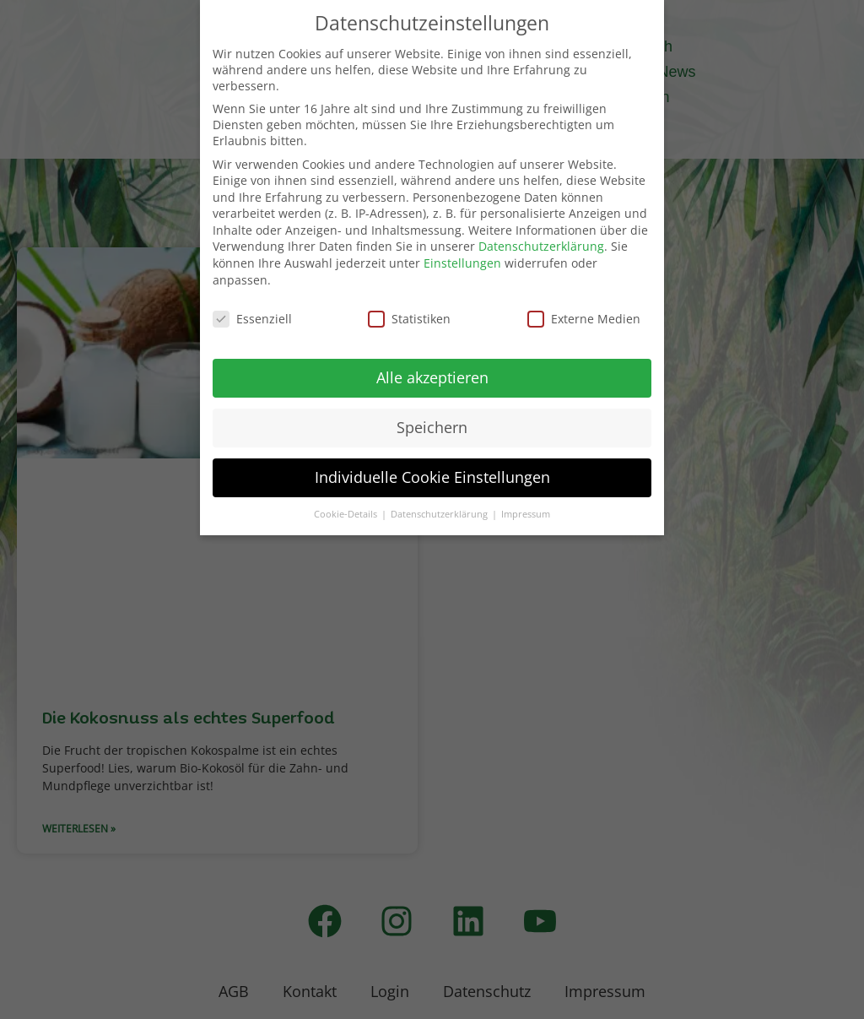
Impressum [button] (525, 514)
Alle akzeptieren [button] (432, 377)
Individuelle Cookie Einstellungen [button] (432, 477)
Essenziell (252, 319)
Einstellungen (462, 263)
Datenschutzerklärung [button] (440, 514)
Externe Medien (583, 319)
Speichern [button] (432, 427)
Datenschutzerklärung (541, 246)
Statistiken (409, 319)
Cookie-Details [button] (347, 514)
